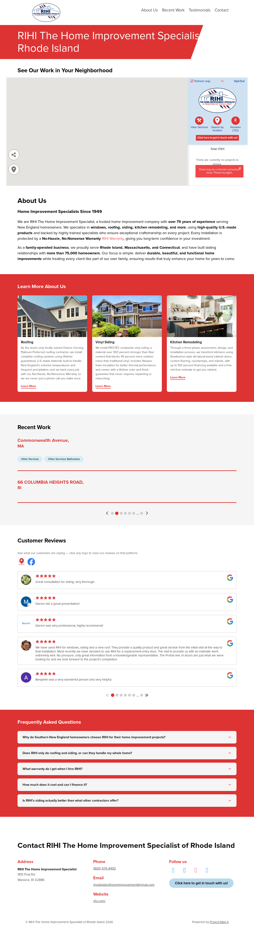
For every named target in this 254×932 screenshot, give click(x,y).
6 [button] (133, 513)
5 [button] (129, 513)
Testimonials (199, 10)
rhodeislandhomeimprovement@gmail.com (124, 884)
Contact (222, 10)
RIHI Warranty (113, 238)
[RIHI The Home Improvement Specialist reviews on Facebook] (31, 562)
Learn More (28, 386)
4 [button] (125, 513)
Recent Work (173, 10)
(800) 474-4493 (104, 868)
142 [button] (141, 695)
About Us (149, 10)
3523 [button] (141, 513)
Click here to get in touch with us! (201, 883)
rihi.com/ (99, 901)
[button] (107, 513)
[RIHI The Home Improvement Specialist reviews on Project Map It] (21, 562)
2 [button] (116, 513)
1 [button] (112, 513)
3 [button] (121, 513)
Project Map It (219, 922)
